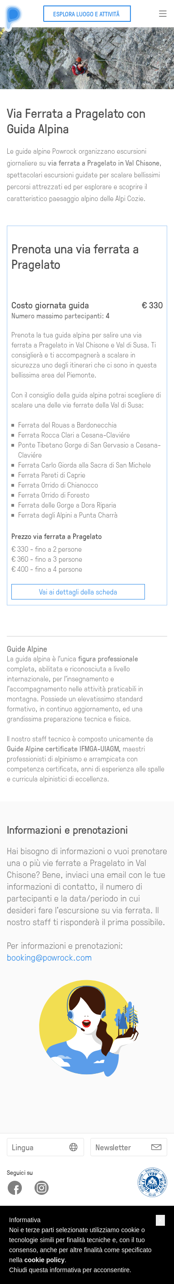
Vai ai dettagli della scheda (78, 591)
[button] (160, 1220)
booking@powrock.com (49, 957)
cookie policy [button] (44, 1260)
